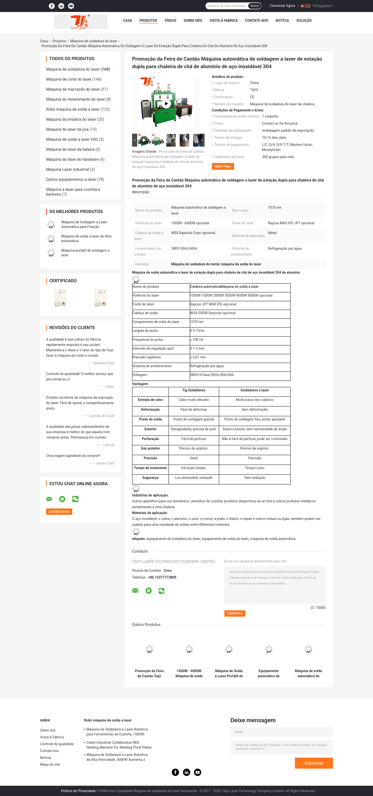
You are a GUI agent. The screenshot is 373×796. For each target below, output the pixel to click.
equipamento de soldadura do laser (173, 539)
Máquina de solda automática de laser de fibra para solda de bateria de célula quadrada (308, 673)
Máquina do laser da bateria (70, 149)
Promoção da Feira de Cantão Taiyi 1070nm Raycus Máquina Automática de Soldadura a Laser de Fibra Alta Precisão (149, 673)
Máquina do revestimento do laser (75, 99)
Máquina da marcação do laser (73, 89)
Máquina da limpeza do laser (71, 119)
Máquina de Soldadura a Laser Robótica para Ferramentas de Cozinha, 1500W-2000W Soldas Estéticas (117, 732)
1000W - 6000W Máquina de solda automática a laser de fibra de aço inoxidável (189, 673)
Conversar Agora (282, 6)
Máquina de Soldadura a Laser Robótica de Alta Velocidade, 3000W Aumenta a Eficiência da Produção (117, 758)
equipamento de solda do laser (225, 539)
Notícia (282, 20)
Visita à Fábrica (223, 20)
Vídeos (170, 20)
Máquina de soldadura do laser (93, 41)
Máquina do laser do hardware (72, 159)
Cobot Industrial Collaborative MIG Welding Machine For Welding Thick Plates (119, 745)
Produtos (148, 20)
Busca (255, 6)
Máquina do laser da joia (67, 129)
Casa (127, 20)
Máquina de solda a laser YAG (72, 139)
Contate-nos (256, 20)
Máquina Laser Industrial (67, 169)
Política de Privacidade (78, 791)
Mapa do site (50, 764)
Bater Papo (223, 166)
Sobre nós (193, 20)
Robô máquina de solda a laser (73, 109)
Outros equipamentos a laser (71, 179)
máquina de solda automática (273, 539)
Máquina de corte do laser (68, 79)
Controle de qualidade (57, 744)
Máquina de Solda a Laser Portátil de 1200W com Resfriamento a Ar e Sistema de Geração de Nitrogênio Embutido (229, 673)
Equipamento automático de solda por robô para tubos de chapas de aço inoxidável (269, 673)
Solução (304, 20)
